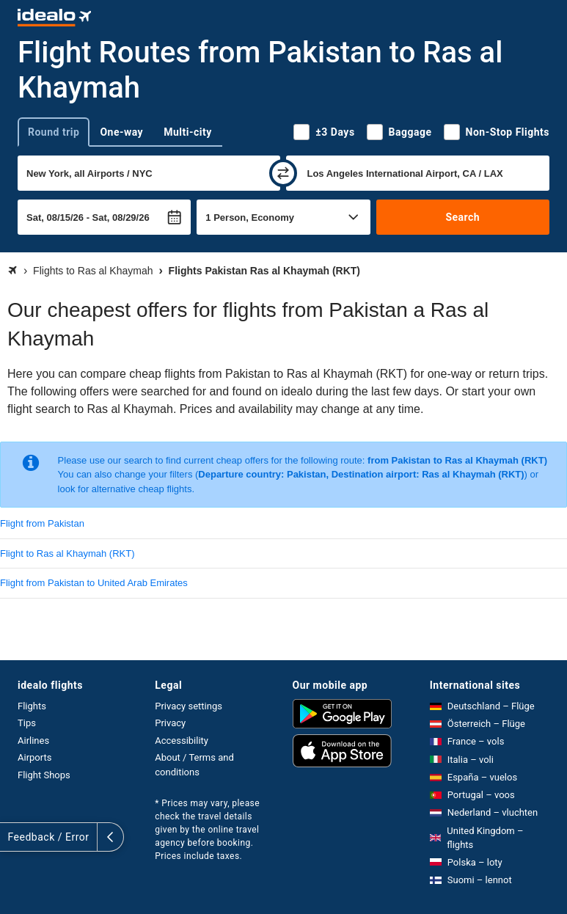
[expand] (13, 837)
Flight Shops (44, 774)
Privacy (170, 722)
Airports (34, 757)
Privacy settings (188, 706)
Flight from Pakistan (42, 523)
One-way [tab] (121, 132)
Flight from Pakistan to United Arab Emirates (94, 582)
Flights (32, 706)
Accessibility (181, 740)
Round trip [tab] (53, 132)
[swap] (283, 173)
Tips (27, 722)
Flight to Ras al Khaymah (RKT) (67, 553)
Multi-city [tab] (188, 132)
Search (462, 217)
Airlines (33, 740)
